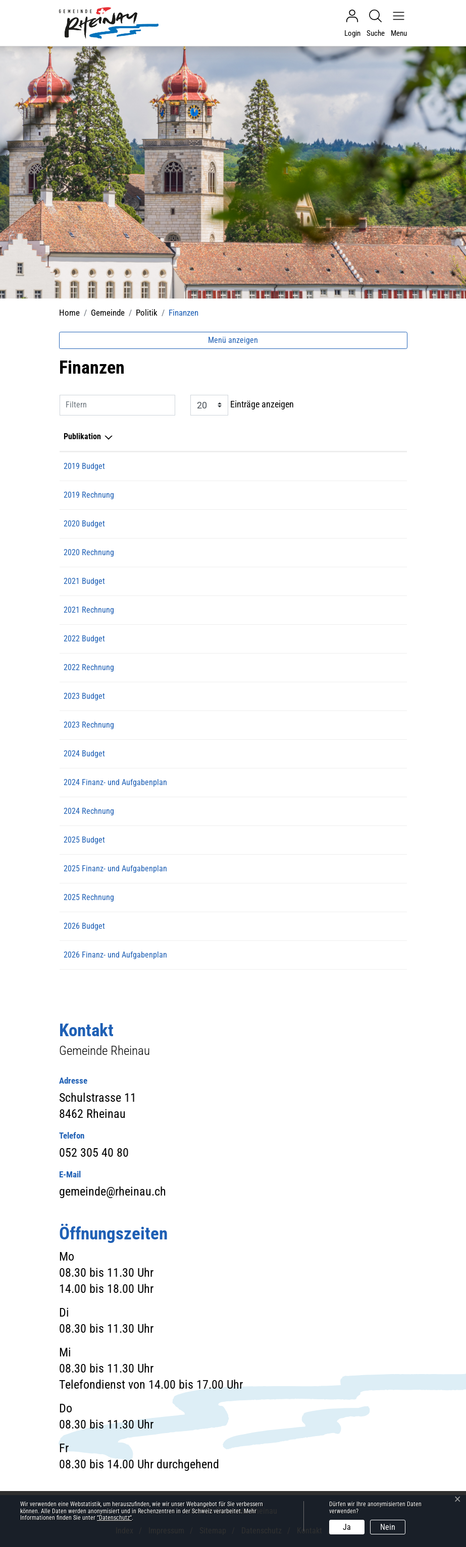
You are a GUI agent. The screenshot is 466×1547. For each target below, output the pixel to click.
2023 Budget (84, 696)
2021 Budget (84, 581)
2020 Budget (84, 523)
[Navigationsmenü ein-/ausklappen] (396, 23)
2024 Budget (84, 753)
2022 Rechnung (89, 667)
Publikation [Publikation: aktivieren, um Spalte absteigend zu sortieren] (82, 436)
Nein (387, 1527)
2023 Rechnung (89, 725)
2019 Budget (84, 466)
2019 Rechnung (89, 495)
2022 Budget (84, 638)
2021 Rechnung (89, 610)
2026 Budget (84, 926)
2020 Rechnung (89, 552)
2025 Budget (84, 840)
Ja (347, 1527)
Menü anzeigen (233, 340)
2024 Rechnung (89, 811)
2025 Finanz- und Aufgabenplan (115, 868)
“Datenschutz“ (114, 1517)
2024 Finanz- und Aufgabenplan (115, 782)
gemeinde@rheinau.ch (112, 1191)
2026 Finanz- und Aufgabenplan (115, 955)
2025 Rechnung (89, 897)
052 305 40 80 (94, 1153)
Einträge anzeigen (242, 405)
